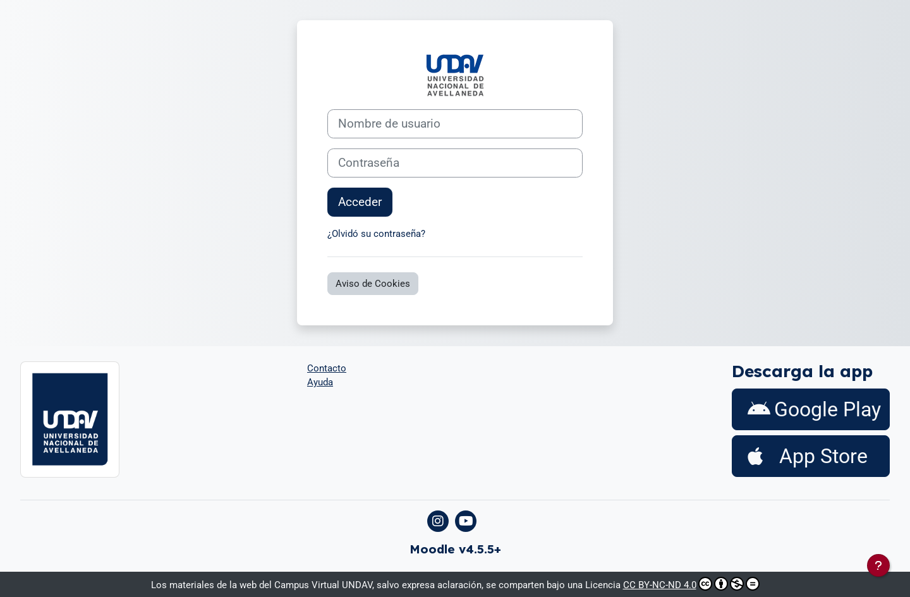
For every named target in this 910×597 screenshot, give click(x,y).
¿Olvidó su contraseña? (376, 233)
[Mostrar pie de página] (878, 565)
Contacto (326, 368)
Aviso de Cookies (373, 283)
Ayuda (320, 382)
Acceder (360, 202)
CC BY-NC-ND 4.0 (691, 584)
